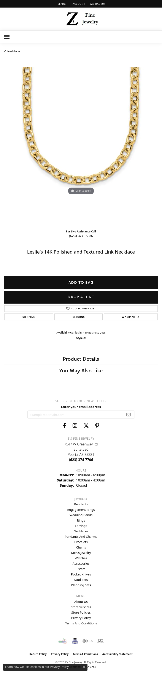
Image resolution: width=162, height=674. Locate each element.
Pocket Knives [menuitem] (81, 574)
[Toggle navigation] (7, 37)
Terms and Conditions (81, 623)
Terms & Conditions (85, 654)
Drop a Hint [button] (81, 296)
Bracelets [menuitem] (81, 542)
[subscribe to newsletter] (128, 415)
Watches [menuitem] (81, 558)
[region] (81, 143)
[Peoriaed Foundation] (75, 641)
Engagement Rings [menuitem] (81, 510)
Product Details (81, 359)
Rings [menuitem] (81, 520)
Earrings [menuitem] (81, 526)
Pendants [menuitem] (81, 504)
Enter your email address (81, 406)
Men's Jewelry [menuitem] (81, 553)
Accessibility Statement (117, 654)
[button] (62, 4)
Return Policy (38, 654)
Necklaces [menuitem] (81, 531)
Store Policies (81, 612)
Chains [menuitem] (81, 547)
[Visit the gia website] (88, 641)
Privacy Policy (81, 618)
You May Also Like (81, 370)
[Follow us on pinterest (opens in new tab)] (97, 425)
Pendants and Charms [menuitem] (81, 536)
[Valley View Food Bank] (63, 641)
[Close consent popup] (84, 667)
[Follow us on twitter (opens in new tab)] (86, 425)
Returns (79, 316)
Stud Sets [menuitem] (81, 580)
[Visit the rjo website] (100, 641)
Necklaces (14, 51)
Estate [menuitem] (80, 569)
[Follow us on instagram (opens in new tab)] (74, 425)
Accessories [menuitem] (81, 563)
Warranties (131, 316)
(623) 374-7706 (81, 236)
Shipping (28, 316)
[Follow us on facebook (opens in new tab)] (64, 425)
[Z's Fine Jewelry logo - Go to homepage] (81, 19)
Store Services (81, 607)
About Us (81, 602)
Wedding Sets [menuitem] (81, 585)
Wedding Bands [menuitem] (81, 515)
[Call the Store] (81, 459)
